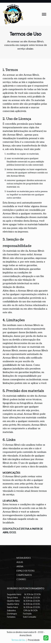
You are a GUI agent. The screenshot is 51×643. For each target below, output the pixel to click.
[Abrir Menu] (44, 14)
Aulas (19, 562)
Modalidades (23, 558)
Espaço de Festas (25, 570)
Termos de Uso (18, 640)
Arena (19, 566)
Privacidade (34, 640)
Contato (21, 579)
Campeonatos (24, 575)
